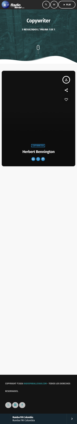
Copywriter (38, 145)
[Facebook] (22, 405)
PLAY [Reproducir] (67, 4)
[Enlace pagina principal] (13, 5)
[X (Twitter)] (8, 405)
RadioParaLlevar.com (35, 383)
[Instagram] (15, 405)
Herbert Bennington (38, 151)
